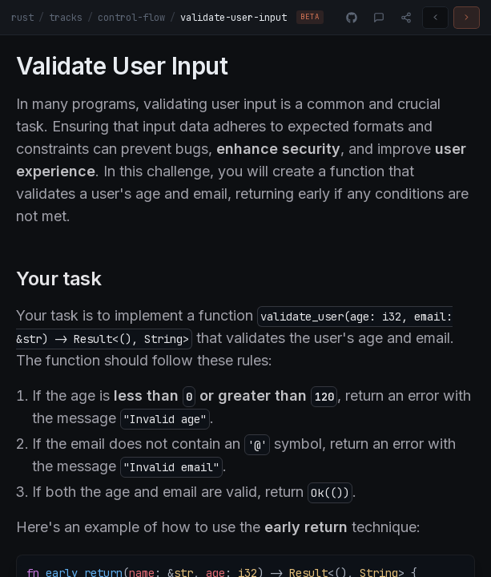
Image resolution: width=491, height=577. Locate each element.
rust (22, 17)
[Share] (406, 17)
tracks (66, 17)
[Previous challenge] (435, 17)
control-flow (131, 17)
